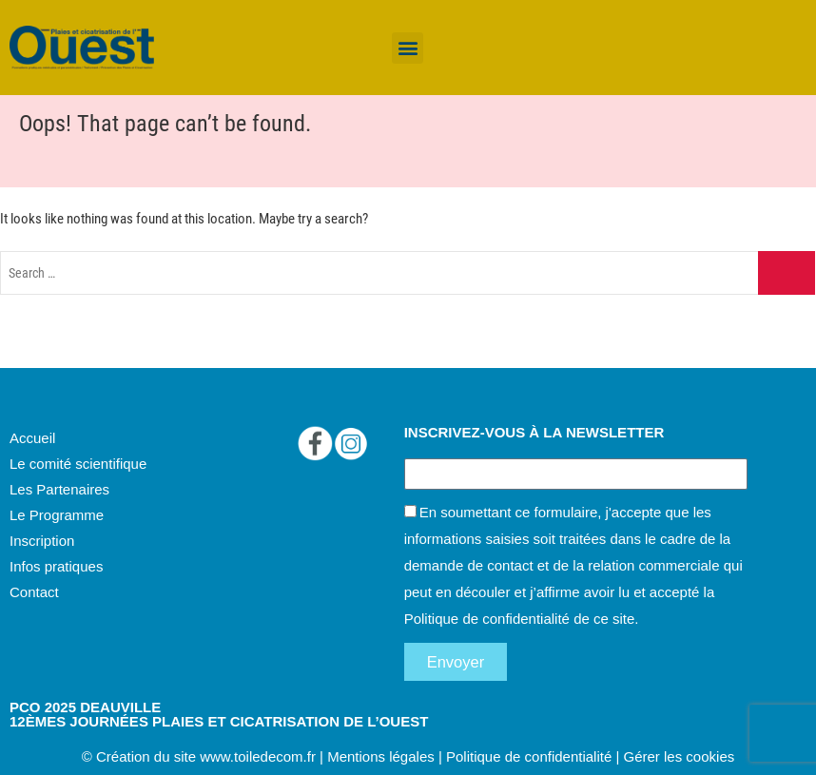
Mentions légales (381, 756)
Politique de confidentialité (487, 618)
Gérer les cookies (679, 756)
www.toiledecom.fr (258, 756)
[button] (407, 48)
